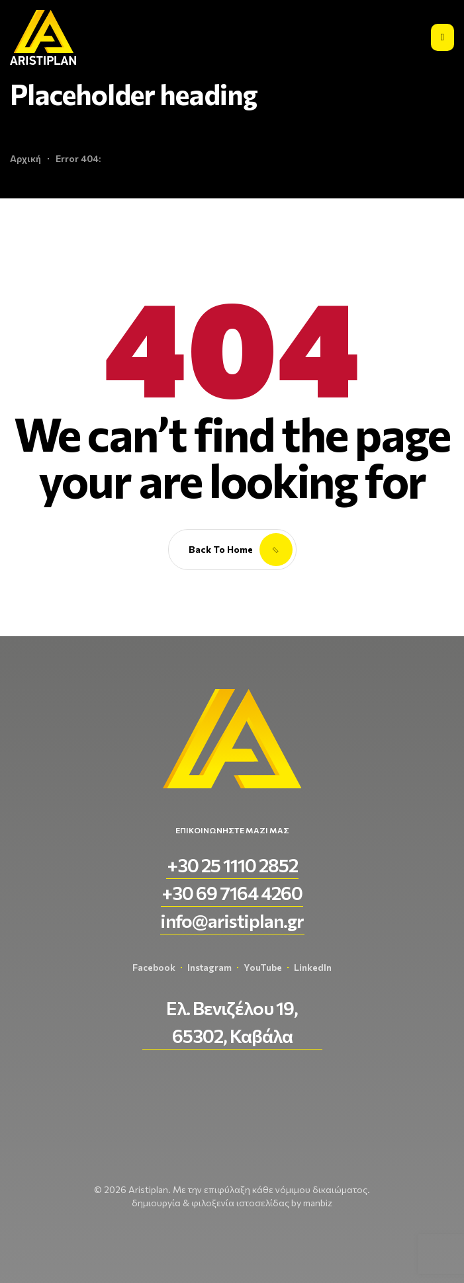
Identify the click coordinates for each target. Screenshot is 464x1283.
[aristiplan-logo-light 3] (43, 37)
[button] (232, 865)
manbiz (317, 1202)
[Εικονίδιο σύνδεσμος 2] (442, 37)
